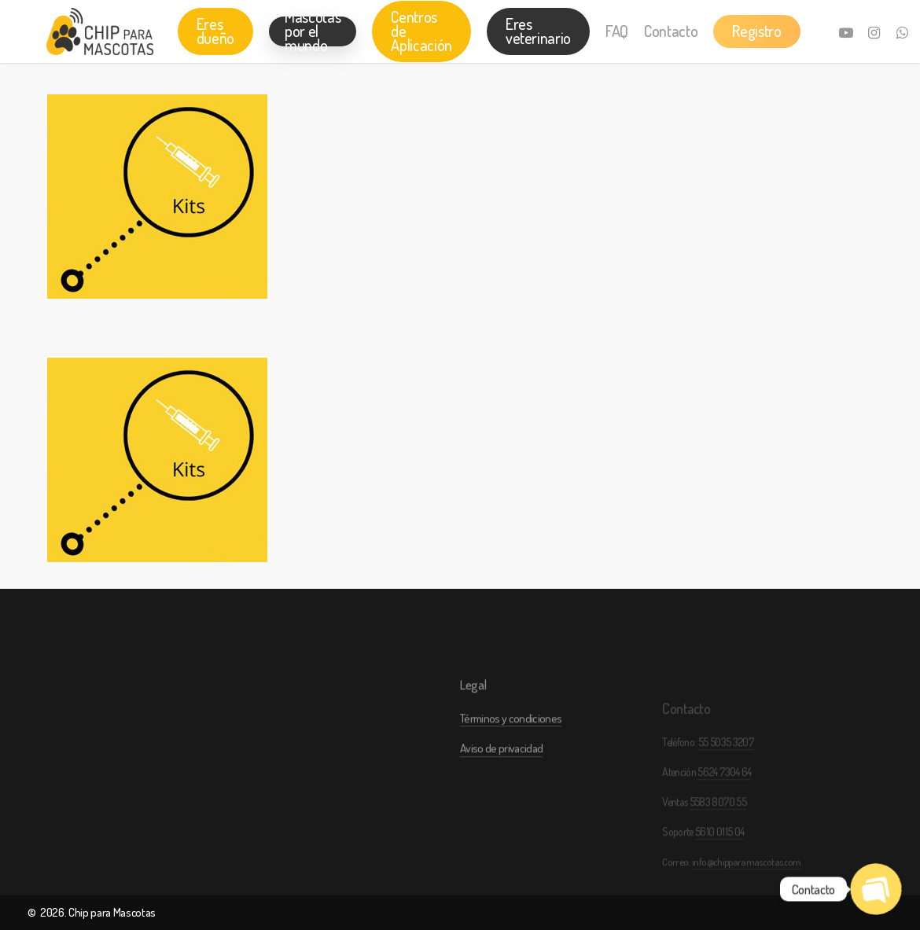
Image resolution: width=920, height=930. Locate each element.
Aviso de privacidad (501, 785)
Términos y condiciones (510, 755)
